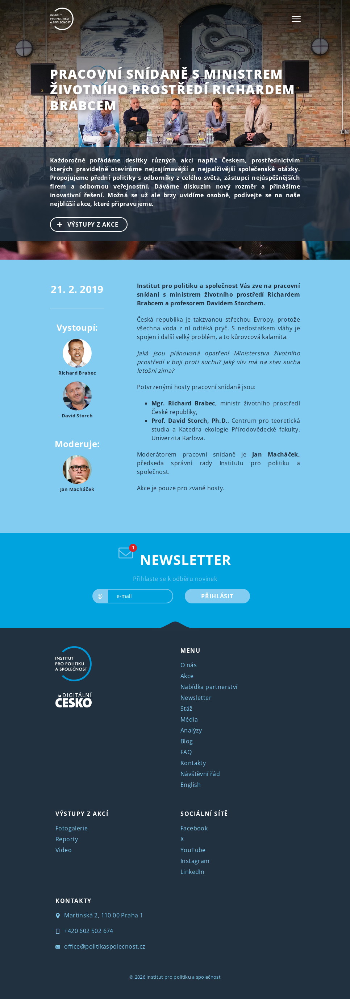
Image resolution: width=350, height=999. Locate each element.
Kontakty (193, 763)
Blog (186, 741)
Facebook (194, 828)
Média (189, 719)
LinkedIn (192, 872)
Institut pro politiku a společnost (183, 977)
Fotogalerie (71, 828)
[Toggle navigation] (296, 18)
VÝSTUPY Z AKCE (84, 223)
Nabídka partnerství (209, 687)
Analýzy (191, 730)
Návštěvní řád (200, 774)
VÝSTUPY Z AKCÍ (81, 814)
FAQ (186, 752)
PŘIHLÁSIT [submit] (217, 596)
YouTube (193, 850)
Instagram (195, 861)
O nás (188, 665)
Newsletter (196, 698)
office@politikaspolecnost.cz (100, 946)
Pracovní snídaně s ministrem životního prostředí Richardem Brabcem (172, 89)
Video (63, 850)
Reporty (66, 839)
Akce (187, 676)
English (190, 785)
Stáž (186, 709)
